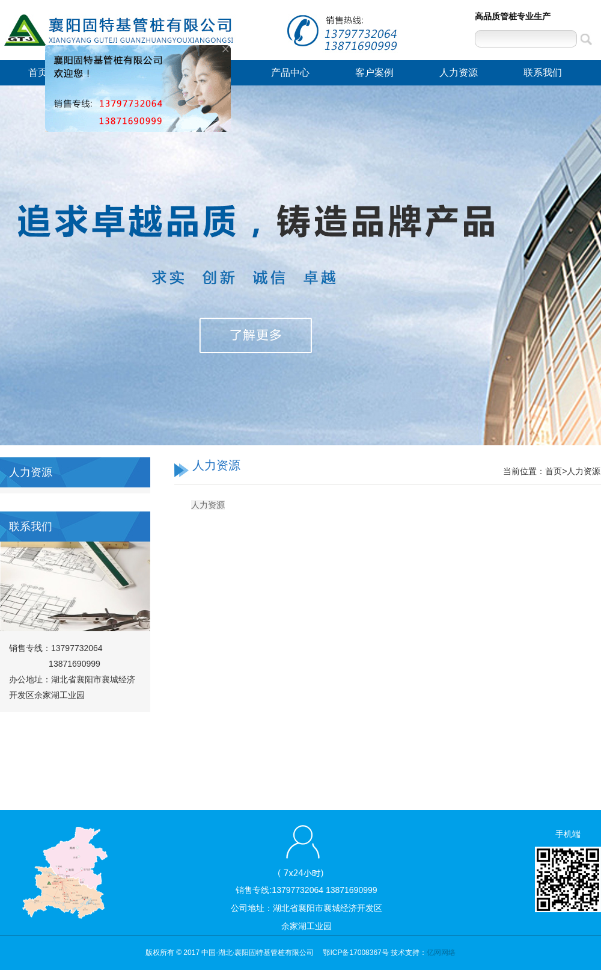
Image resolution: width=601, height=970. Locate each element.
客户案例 (374, 72)
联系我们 (542, 72)
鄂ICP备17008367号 (355, 952)
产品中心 (290, 72)
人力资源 (458, 72)
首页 (37, 72)
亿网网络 (441, 952)
